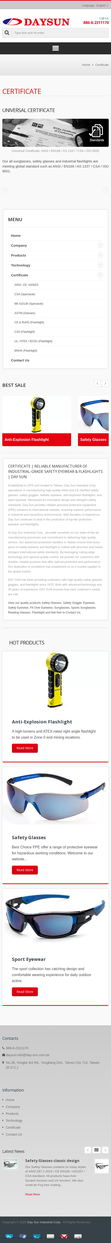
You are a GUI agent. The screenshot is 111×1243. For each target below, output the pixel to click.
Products (18, 255)
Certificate (102, 64)
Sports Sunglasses (83, 607)
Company (19, 245)
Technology (20, 265)
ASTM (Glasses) (24, 313)
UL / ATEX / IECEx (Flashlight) (33, 341)
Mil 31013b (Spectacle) (28, 303)
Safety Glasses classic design (52, 1160)
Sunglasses (61, 607)
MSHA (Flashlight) (25, 350)
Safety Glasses (93, 440)
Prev (105, 383)
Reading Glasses (19, 612)
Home (86, 64)
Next (97, 383)
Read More (25, 748)
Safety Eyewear (18, 607)
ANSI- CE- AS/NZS (26, 284)
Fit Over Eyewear (41, 607)
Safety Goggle (72, 602)
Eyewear (88, 602)
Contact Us (20, 360)
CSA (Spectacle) (24, 294)
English (101, 5)
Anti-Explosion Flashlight (27, 440)
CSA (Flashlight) (24, 331)
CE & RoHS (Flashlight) (29, 322)
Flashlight (38, 612)
